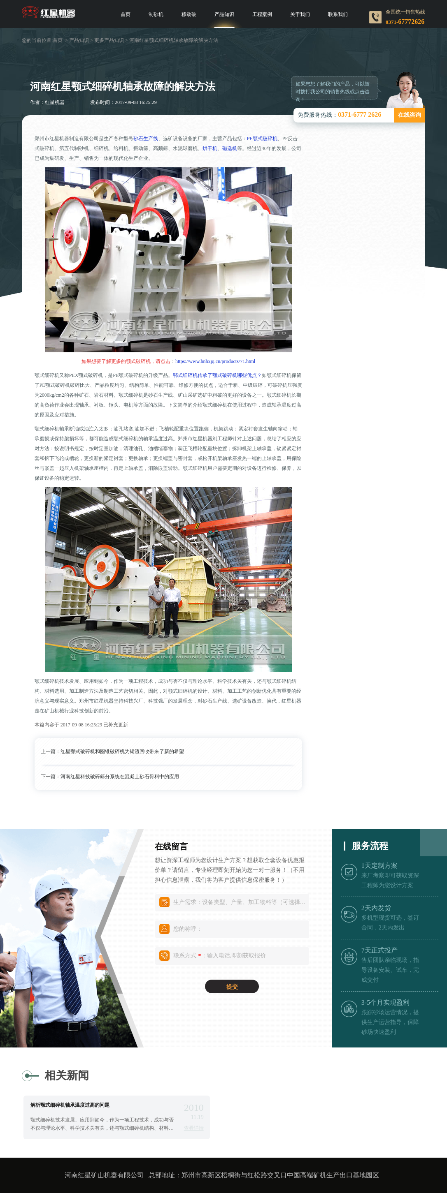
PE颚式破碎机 (262, 138)
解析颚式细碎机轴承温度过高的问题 (69, 1105)
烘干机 (210, 148)
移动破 (189, 14)
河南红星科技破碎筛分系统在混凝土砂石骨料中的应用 (120, 776)
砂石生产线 (145, 138)
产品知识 (224, 14)
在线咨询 (409, 115)
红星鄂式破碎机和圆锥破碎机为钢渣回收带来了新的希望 (122, 751)
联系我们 (338, 14)
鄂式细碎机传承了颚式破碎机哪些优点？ (217, 375)
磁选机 (229, 148)
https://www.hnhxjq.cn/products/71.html (215, 361)
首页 (125, 14)
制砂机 (156, 14)
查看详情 (194, 1128)
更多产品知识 (109, 40)
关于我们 (300, 14)
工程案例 (262, 14)
